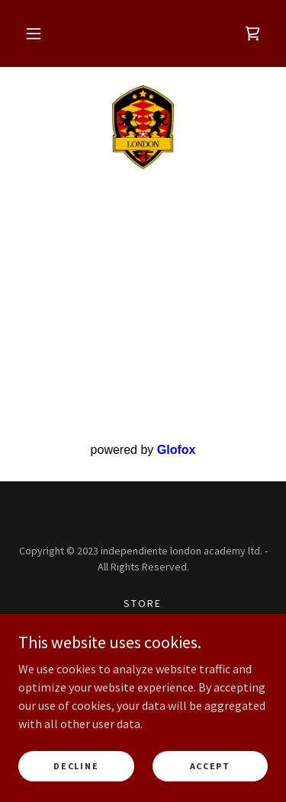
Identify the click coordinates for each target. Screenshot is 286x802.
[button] (33, 33)
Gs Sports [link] (142, 623)
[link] (252, 33)
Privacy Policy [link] (142, 643)
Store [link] (143, 603)
